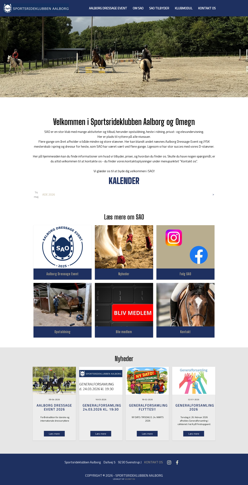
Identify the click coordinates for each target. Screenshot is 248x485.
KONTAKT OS (207, 8)
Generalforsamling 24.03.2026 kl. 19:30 (102, 407)
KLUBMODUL (183, 8)
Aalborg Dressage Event (62, 274)
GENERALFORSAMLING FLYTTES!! (148, 407)
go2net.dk (130, 479)
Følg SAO (185, 274)
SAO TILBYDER (159, 8)
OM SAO (138, 8)
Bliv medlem (124, 332)
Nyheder (123, 274)
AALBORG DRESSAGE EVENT (108, 8)
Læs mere (100, 434)
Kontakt (185, 332)
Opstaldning (62, 332)
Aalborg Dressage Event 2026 (54, 407)
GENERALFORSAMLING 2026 (194, 407)
